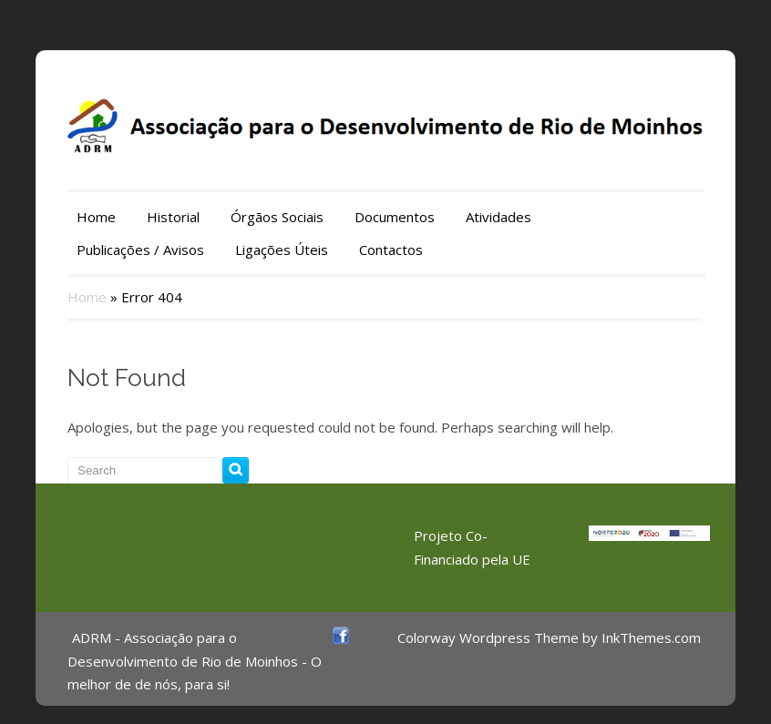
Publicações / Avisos (140, 249)
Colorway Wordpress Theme (488, 637)
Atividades (498, 217)
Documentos (395, 217)
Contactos (391, 249)
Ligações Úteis (281, 249)
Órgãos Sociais (277, 217)
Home (96, 217)
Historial (173, 217)
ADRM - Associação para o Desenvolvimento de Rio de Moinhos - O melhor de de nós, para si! (194, 660)
